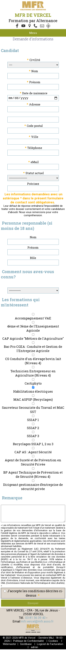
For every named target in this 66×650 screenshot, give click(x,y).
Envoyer (33, 603)
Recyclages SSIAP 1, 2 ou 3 (33, 445)
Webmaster (9, 644)
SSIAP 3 (33, 437)
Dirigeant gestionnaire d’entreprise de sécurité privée (33, 487)
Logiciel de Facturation (50, 644)
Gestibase (26, 644)
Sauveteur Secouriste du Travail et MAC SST (33, 410)
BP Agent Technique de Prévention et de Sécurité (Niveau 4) (33, 475)
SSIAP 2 (33, 428)
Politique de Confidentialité (28, 641)
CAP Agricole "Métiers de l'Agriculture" (33, 339)
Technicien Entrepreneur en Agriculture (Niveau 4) (33, 374)
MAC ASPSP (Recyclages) (33, 400)
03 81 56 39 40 (35, 618)
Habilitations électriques (33, 392)
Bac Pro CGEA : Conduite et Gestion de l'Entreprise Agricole (33, 349)
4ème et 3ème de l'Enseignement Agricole (33, 329)
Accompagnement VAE (33, 319)
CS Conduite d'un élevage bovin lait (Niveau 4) (33, 361)
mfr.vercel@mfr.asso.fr (37, 622)
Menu (33, 33)
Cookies (53, 641)
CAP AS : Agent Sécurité (33, 453)
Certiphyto (33, 384)
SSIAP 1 (33, 420)
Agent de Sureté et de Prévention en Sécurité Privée (33, 463)
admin (34, 647)
